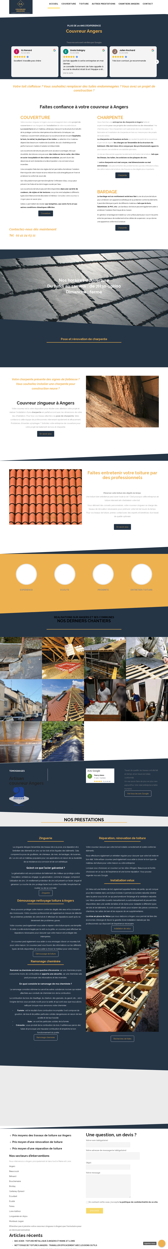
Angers (12, 1166)
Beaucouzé (14, 1171)
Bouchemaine (15, 1181)
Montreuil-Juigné (16, 1221)
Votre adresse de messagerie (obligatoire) (113, 1153)
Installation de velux (122, 928)
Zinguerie (46, 893)
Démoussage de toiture (46, 954)
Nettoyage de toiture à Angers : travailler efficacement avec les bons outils (55, 1245)
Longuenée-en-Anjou (18, 1216)
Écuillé (12, 1201)
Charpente (122, 175)
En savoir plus (46, 434)
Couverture (45, 213)
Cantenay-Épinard (16, 1191)
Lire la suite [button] (68, 73)
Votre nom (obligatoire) (108, 1142)
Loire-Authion (15, 1211)
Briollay (12, 1186)
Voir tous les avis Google (138, 794)
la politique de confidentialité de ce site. (139, 1202)
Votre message (108, 1185)
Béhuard (12, 1176)
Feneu (11, 1206)
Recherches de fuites (122, 1039)
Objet (108, 1165)
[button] (157, 62)
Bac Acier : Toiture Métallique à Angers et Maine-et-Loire (44, 1241)
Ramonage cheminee (46, 1037)
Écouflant (13, 1196)
